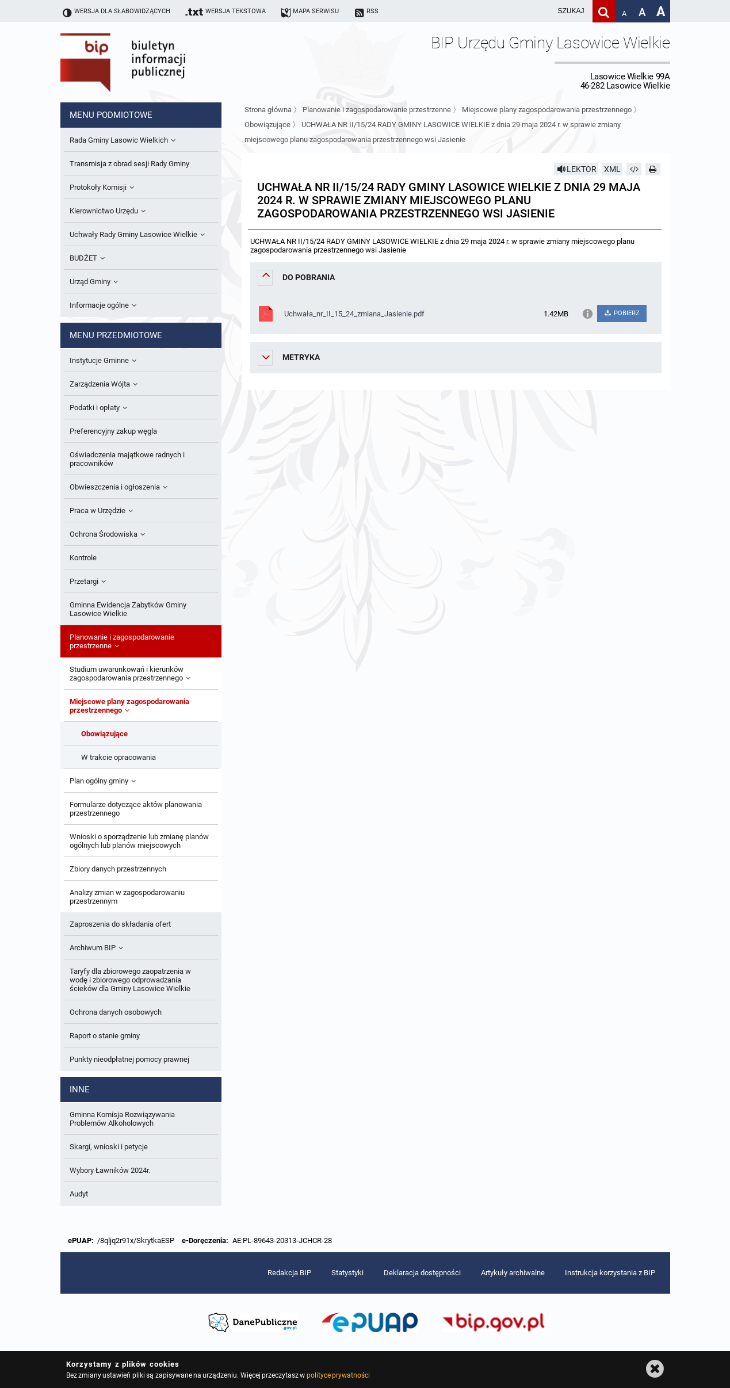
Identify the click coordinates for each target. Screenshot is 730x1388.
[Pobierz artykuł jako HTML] (633, 169)
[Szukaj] (604, 11)
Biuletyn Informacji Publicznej (155, 62)
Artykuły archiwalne (513, 1272)
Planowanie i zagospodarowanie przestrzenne (377, 109)
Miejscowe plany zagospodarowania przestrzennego (547, 109)
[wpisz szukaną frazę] (542, 11)
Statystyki (347, 1272)
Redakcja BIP (289, 1272)
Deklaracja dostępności (422, 1272)
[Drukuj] (652, 169)
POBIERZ (621, 313)
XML (612, 169)
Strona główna (268, 109)
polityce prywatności (338, 1375)
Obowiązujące (267, 124)
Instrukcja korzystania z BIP (610, 1272)
